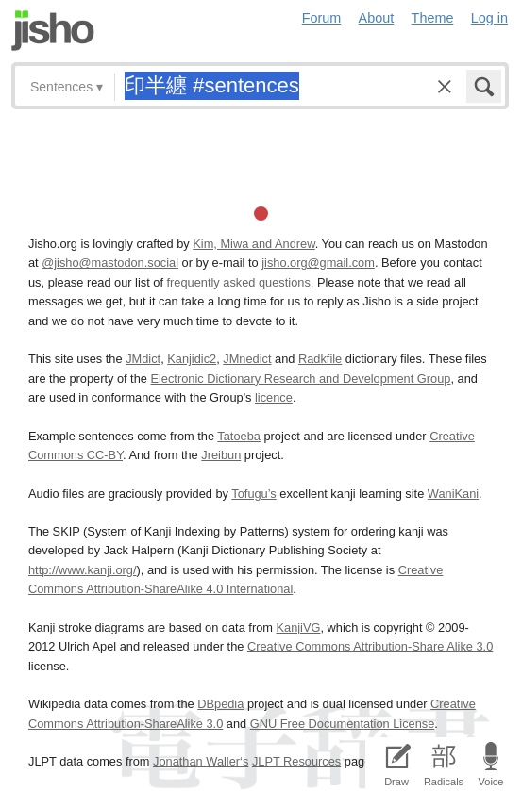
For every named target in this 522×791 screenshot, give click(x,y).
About (377, 17)
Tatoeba (239, 436)
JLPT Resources (296, 761)
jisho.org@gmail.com (318, 262)
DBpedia (220, 704)
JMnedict (247, 359)
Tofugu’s (253, 493)
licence (274, 397)
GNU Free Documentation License (342, 724)
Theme (433, 17)
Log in (489, 17)
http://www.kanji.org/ (82, 570)
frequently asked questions (239, 282)
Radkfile (320, 359)
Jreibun (221, 455)
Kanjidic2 (191, 359)
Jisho (52, 30)
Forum (322, 17)
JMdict (143, 359)
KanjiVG (298, 627)
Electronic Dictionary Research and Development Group (300, 378)
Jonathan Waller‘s (200, 761)
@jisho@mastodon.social (110, 262)
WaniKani (453, 493)
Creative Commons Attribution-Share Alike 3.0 (370, 646)
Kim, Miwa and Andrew (253, 244)
